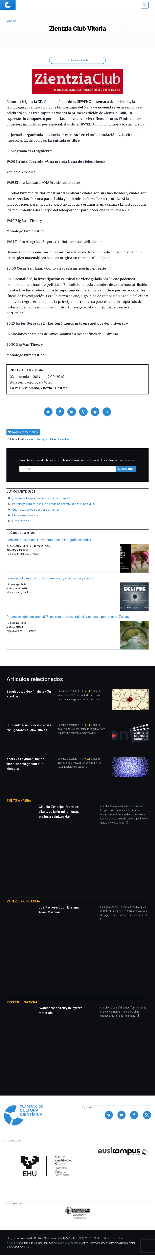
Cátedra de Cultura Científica (37, 1238)
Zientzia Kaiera (18, 801)
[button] (48, 411)
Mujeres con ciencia (23, 901)
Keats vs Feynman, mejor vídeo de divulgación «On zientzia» (25, 764)
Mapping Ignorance (22, 1002)
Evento (11, 20)
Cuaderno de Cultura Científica (36, 1243)
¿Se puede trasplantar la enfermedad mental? (41, 498)
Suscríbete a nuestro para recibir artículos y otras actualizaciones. (77, 460)
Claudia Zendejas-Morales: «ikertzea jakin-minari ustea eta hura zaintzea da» (59, 811)
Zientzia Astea (55, 102)
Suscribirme (125, 468)
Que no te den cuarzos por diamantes (36, 509)
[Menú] (145, 5)
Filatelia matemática (25, 515)
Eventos (64, 439)
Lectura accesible (77, 60)
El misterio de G (21, 521)
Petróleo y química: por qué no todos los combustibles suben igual (53, 504)
